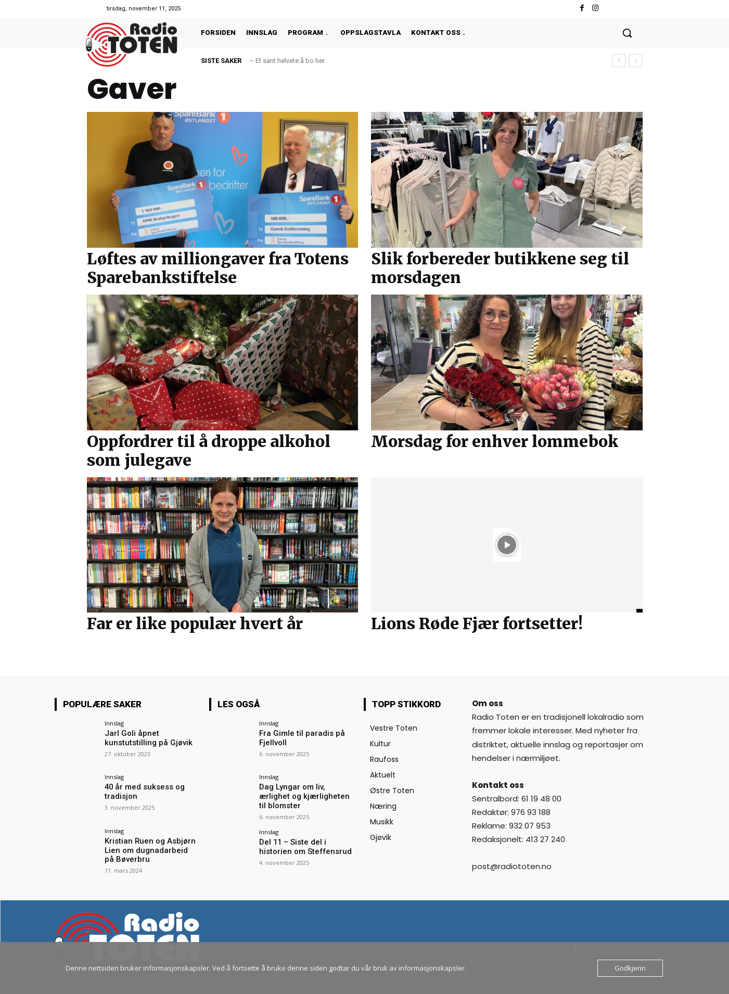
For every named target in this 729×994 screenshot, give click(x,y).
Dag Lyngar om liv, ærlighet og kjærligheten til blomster (306, 791)
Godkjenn (630, 968)
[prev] (618, 60)
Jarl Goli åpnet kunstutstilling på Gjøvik (145, 737)
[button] (627, 33)
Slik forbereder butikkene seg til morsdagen (500, 268)
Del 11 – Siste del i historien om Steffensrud (306, 845)
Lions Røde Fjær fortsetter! (477, 623)
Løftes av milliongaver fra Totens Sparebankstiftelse (218, 268)
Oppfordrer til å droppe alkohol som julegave (208, 450)
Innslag (114, 723)
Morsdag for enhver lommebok (494, 441)
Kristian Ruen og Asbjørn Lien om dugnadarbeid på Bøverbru (148, 850)
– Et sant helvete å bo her (287, 61)
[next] (635, 60)
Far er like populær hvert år (195, 623)
